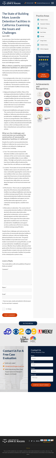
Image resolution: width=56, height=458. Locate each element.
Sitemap (28, 448)
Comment (5, 269)
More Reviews (43, 75)
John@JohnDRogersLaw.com (43, 3)
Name (4, 287)
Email (4, 294)
